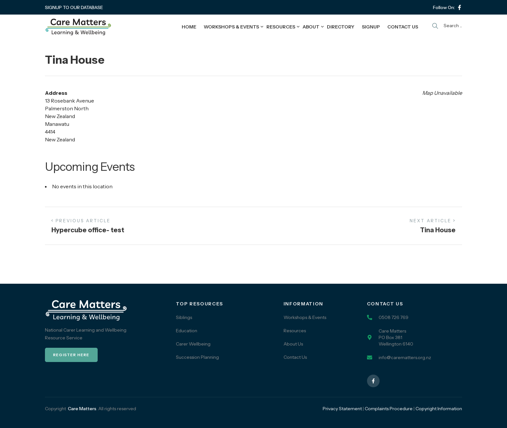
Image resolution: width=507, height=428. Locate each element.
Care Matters (82, 409)
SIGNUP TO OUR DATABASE (74, 7)
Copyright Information (438, 409)
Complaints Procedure (389, 409)
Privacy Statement (342, 409)
